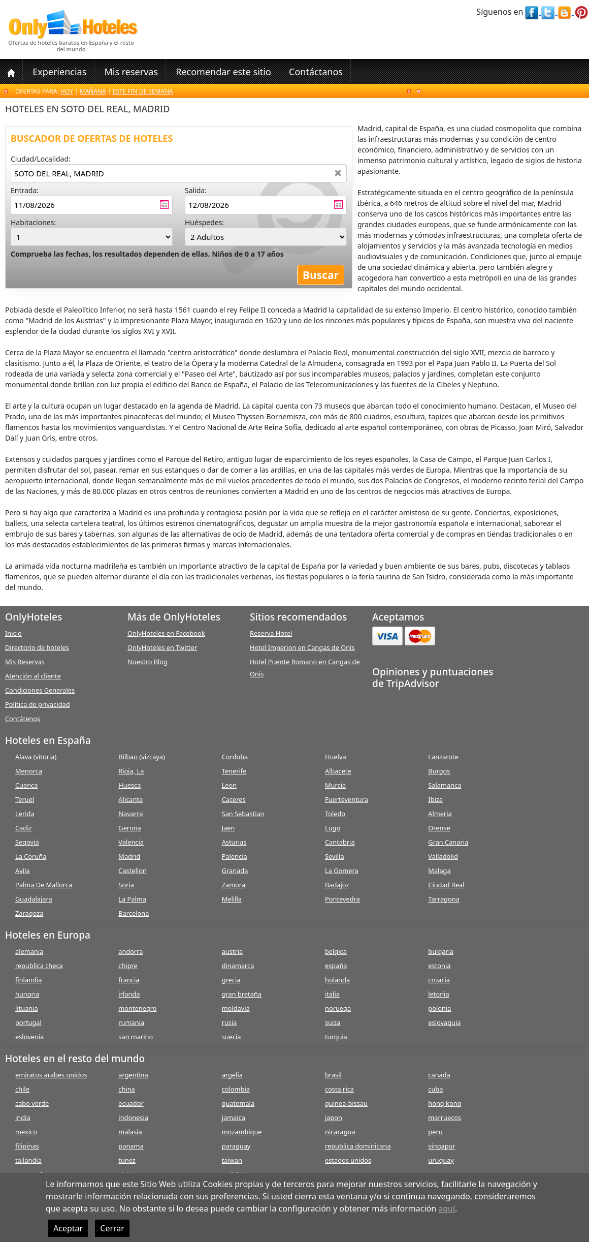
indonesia (133, 1117)
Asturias (234, 842)
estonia (439, 965)
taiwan (232, 1160)
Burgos (439, 770)
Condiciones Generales (40, 690)
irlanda (129, 994)
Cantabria (340, 842)
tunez (127, 1160)
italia (332, 994)
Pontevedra (342, 899)
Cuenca (26, 785)
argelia (232, 1074)
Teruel (24, 799)
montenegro (137, 1008)
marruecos (444, 1117)
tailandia (28, 1160)
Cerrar (112, 1228)
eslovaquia (444, 1022)
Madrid (129, 856)
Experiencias (59, 72)
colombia (236, 1089)
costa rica (339, 1089)
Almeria (439, 813)
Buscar (321, 275)
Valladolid (442, 856)
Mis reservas (131, 72)
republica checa (39, 965)
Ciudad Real (446, 884)
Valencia (131, 842)
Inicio (13, 633)
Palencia (234, 856)
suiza (333, 1022)
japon (333, 1117)
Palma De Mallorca (43, 884)
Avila (22, 870)
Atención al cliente (33, 675)
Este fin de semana (143, 91)
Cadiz (23, 827)
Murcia (335, 785)
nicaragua (340, 1131)
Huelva (335, 756)
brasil (333, 1074)
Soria (126, 884)
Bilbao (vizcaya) (141, 756)
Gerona (129, 827)
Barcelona (133, 913)
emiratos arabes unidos (51, 1074)
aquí (446, 1208)
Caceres (234, 799)
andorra (130, 951)
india (22, 1117)
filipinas (27, 1146)
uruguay (441, 1160)
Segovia (27, 842)
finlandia (28, 979)
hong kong (444, 1103)
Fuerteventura (346, 799)
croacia (439, 979)
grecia (231, 979)
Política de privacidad (37, 704)
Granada (235, 870)
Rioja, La (131, 770)
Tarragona (443, 899)
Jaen (228, 827)
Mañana (93, 91)
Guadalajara (33, 899)
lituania (26, 1008)
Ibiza (435, 799)
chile (22, 1089)
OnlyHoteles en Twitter (162, 647)
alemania (29, 951)
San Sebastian (243, 813)
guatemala (238, 1103)
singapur (441, 1146)
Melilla (232, 899)
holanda (337, 979)
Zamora (233, 884)
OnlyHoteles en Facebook (166, 633)
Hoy (66, 91)
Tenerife (234, 770)
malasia (130, 1131)
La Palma (132, 899)
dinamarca (238, 965)
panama (130, 1146)
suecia (231, 1036)
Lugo (332, 827)
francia (128, 979)
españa (336, 965)
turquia (336, 1036)
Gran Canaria (448, 842)
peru (435, 1131)
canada (439, 1074)
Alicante (130, 799)
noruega (338, 1008)
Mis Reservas (25, 661)
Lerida (25, 813)
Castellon (132, 870)
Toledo (335, 813)
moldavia (236, 1008)
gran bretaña (241, 994)
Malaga (439, 870)
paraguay (236, 1146)
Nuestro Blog (147, 661)
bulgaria (440, 951)
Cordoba (235, 756)
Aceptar (68, 1228)
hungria (27, 994)
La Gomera (341, 870)
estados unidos (348, 1160)
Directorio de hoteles (37, 647)
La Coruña (30, 856)
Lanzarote (443, 756)
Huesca (129, 785)
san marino (135, 1036)
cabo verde (32, 1103)
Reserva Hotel (271, 633)
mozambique (242, 1131)
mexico (26, 1131)
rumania (131, 1022)
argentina (133, 1074)
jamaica (233, 1117)
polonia (439, 1008)
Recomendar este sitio (223, 72)
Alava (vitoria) (35, 756)
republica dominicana (358, 1146)
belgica (336, 951)
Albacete (338, 770)
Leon (229, 785)
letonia (438, 994)
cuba (435, 1089)
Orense (439, 827)
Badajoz (337, 884)
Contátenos (22, 718)
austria (232, 951)
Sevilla (334, 856)
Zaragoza (29, 913)
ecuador (130, 1103)
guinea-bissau (346, 1103)
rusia (229, 1022)
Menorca (28, 770)
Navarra (130, 813)
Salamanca (444, 785)
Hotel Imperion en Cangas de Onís (302, 647)
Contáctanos (316, 72)
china (126, 1089)
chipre (127, 965)
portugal (28, 1022)
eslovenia (29, 1036)
